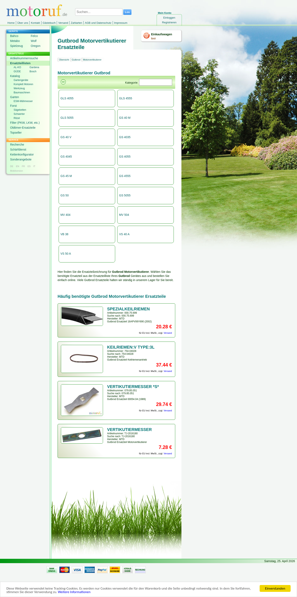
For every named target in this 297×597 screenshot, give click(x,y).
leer (153, 38)
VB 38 (64, 234)
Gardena (34, 67)
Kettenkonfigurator (22, 154)
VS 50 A (65, 253)
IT (34, 166)
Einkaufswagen (161, 34)
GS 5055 (124, 195)
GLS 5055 (66, 117)
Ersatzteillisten (20, 63)
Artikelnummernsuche (24, 58)
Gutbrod (76, 59)
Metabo (15, 41)
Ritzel (17, 118)
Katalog (15, 76)
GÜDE (17, 71)
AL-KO (17, 67)
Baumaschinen (22, 92)
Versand (63, 22)
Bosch (33, 71)
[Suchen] (155, 82)
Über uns (22, 22)
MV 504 (124, 214)
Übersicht (64, 59)
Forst (13, 105)
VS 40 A (124, 234)
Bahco (14, 36)
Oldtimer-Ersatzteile (22, 127)
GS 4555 (124, 176)
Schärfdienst (18, 149)
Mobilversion (16, 171)
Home (11, 22)
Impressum (120, 22)
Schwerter (19, 114)
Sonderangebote (21, 159)
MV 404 (65, 214)
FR (23, 166)
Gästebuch (49, 22)
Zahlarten (76, 22)
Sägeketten (20, 109)
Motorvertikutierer (92, 59)
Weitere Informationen (74, 592)
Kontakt (35, 22)
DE (11, 166)
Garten (14, 97)
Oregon (35, 45)
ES (29, 166)
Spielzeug (16, 45)
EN (17, 166)
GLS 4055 (66, 98)
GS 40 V (65, 137)
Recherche (17, 144)
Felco (34, 36)
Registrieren (169, 22)
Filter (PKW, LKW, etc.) (25, 122)
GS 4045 (66, 156)
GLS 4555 (125, 98)
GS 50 (64, 195)
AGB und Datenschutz (98, 22)
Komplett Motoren (23, 84)
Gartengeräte (21, 80)
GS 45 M (66, 176)
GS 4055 (124, 156)
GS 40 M (124, 117)
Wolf (34, 41)
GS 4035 (124, 137)
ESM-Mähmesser (23, 101)
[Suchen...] (98, 12)
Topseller (16, 132)
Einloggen (169, 17)
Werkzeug (19, 88)
